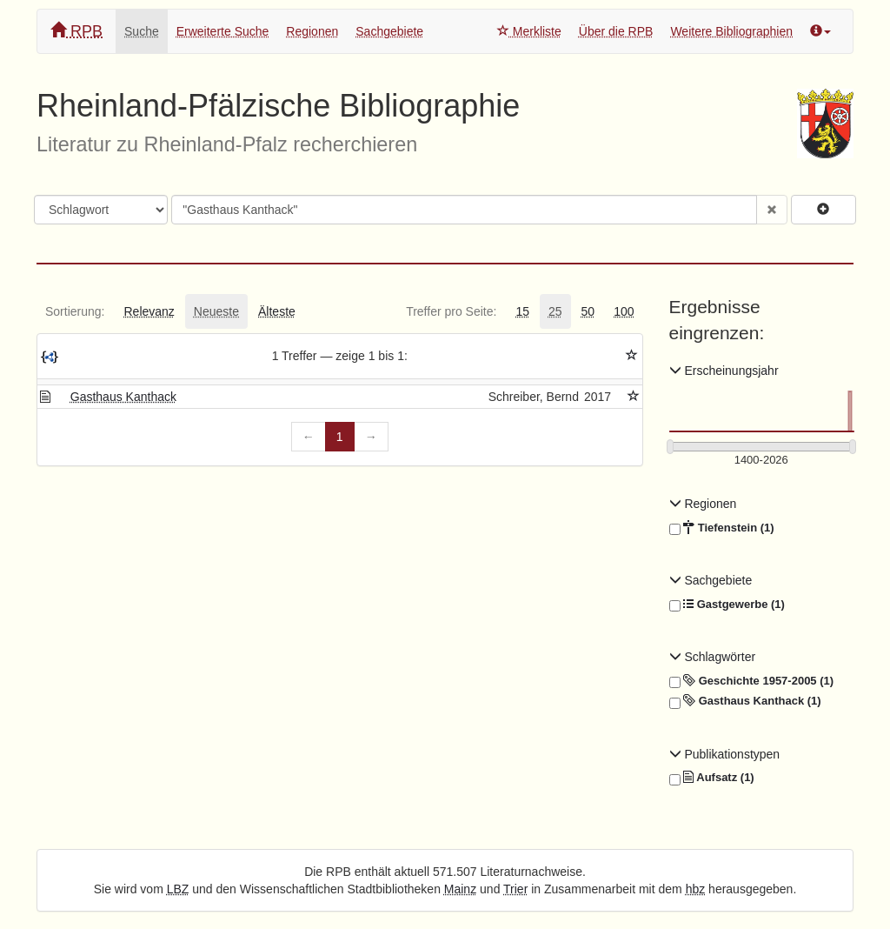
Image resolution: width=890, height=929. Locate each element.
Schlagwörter (712, 657)
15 (522, 311)
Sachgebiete (389, 31)
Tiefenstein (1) (721, 528)
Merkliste (529, 31)
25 (555, 311)
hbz (696, 889)
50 (588, 311)
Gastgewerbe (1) (727, 604)
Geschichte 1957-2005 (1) (751, 681)
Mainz (460, 889)
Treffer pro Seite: (451, 311)
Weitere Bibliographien (731, 31)
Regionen (312, 31)
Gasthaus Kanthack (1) (745, 701)
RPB (76, 31)
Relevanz (148, 311)
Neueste (216, 311)
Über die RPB (616, 31)
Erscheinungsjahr (724, 371)
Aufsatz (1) (711, 777)
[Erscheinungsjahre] (761, 460)
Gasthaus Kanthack (123, 397)
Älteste (277, 311)
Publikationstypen (724, 754)
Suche (141, 31)
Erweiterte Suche (222, 31)
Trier (515, 889)
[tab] (75, 311)
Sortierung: (74, 311)
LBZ (178, 889)
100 (624, 311)
